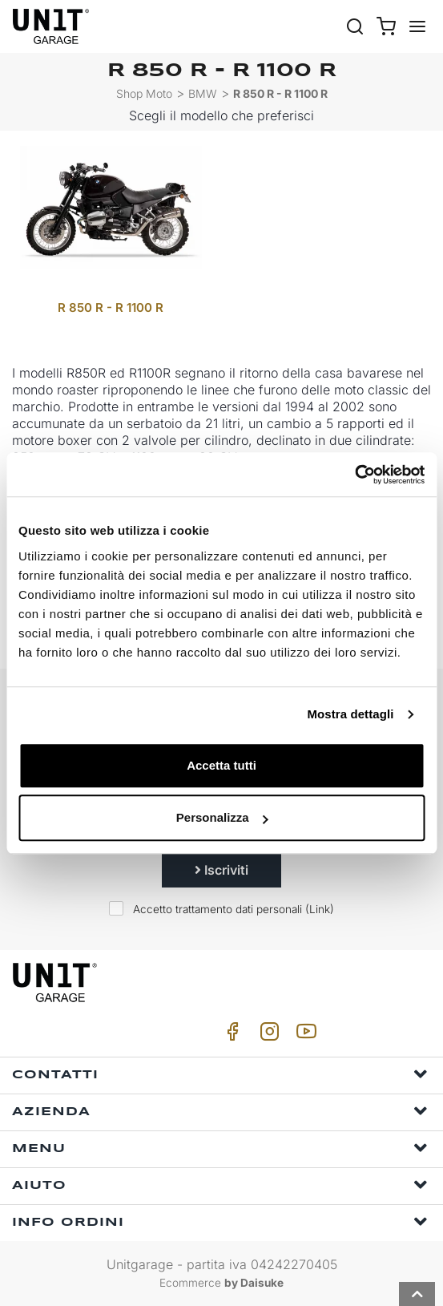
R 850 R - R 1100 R (280, 93)
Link (319, 909)
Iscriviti (221, 870)
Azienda (220, 1111)
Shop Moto (144, 93)
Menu (220, 1148)
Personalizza (222, 817)
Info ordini (220, 1221)
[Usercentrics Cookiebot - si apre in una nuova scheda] (354, 474)
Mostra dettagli (350, 714)
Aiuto (220, 1185)
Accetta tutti (221, 765)
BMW (202, 93)
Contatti (220, 1074)
